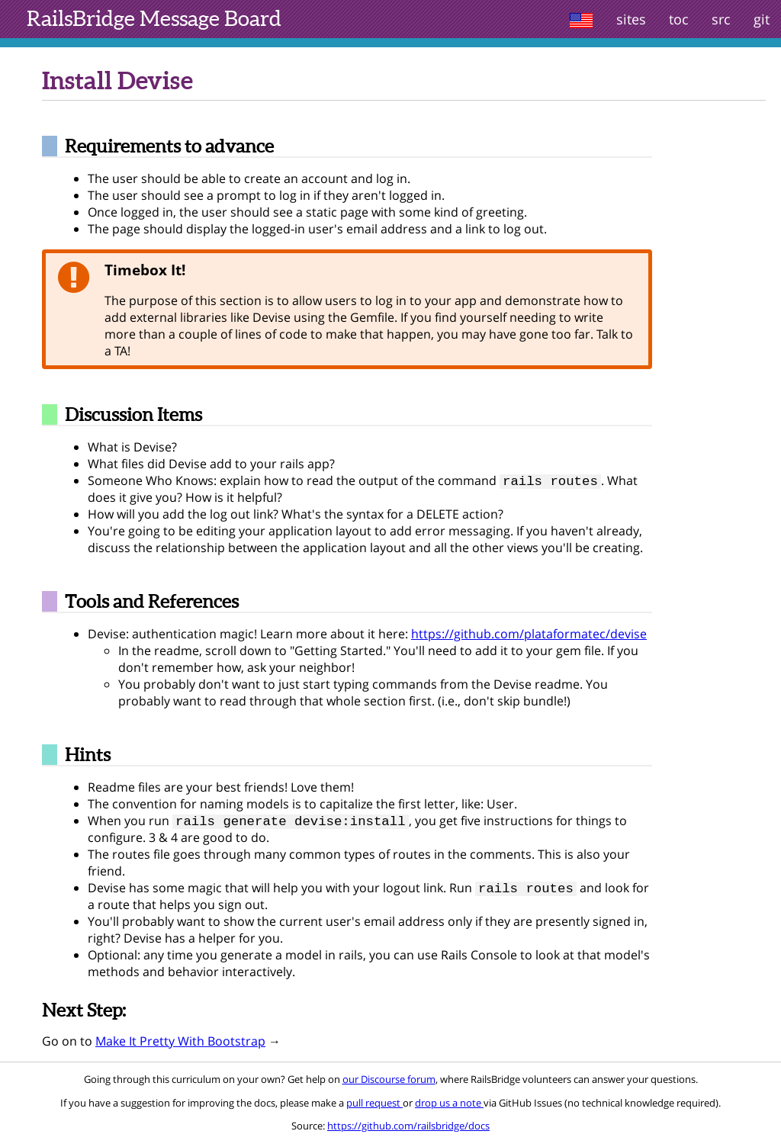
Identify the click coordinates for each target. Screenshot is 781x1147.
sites (631, 19)
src (721, 19)
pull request (374, 1107)
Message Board (154, 18)
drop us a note (449, 1107)
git (762, 19)
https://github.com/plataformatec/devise (529, 635)
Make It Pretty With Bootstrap (180, 1045)
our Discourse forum (388, 1084)
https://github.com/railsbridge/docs (408, 1130)
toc (679, 19)
